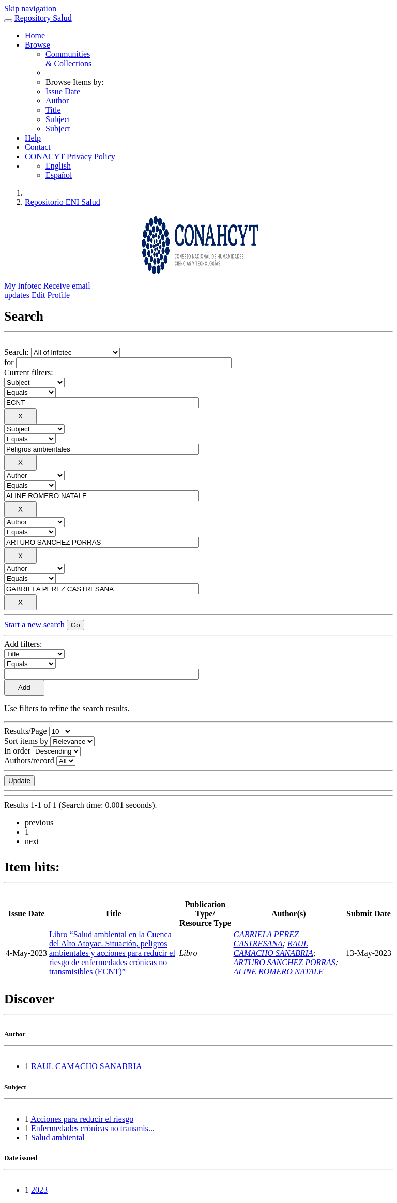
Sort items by (26, 740)
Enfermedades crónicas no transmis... (93, 1128)
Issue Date (62, 91)
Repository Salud (43, 17)
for (9, 362)
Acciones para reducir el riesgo (81, 1119)
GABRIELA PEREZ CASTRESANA (265, 939)
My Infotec (22, 285)
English (58, 165)
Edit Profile (51, 295)
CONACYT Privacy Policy (70, 156)
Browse (37, 44)
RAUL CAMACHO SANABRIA (273, 948)
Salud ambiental (58, 1137)
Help (33, 137)
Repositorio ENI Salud (62, 202)
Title (53, 110)
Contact (38, 147)
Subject (57, 119)
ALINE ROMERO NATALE (278, 971)
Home (35, 35)
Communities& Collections (68, 59)
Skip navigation (30, 8)
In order (17, 750)
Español (58, 175)
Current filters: (28, 372)
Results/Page (25, 731)
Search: (17, 352)
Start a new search (34, 624)
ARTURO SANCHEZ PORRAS (284, 962)
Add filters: (23, 644)
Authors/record (29, 760)
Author (57, 100)
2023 (39, 1189)
